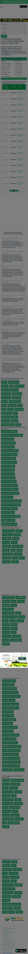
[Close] (25, 655)
